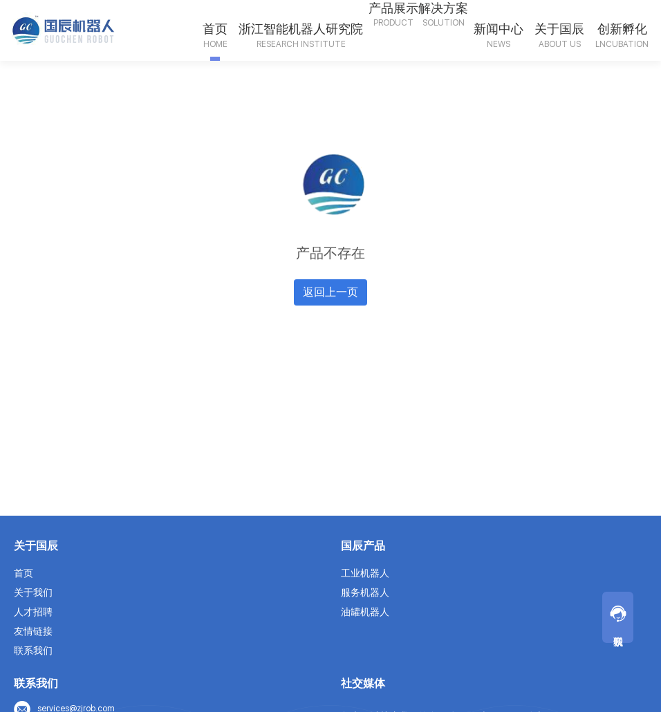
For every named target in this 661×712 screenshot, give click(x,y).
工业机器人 (365, 573)
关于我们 (33, 592)
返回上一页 (330, 292)
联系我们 (33, 650)
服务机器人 (365, 592)
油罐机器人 (365, 611)
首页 (23, 573)
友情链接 (33, 631)
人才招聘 (33, 611)
